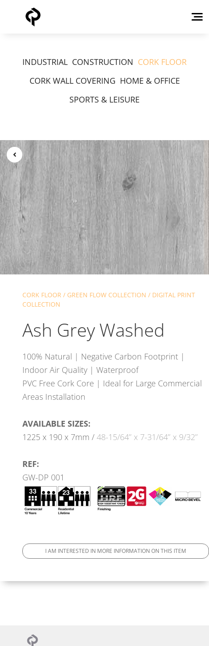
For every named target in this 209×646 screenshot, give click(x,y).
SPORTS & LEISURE (104, 99)
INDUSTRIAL (45, 61)
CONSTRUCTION (102, 61)
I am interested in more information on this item (115, 551)
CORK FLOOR (162, 61)
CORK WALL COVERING (72, 80)
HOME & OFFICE (150, 80)
